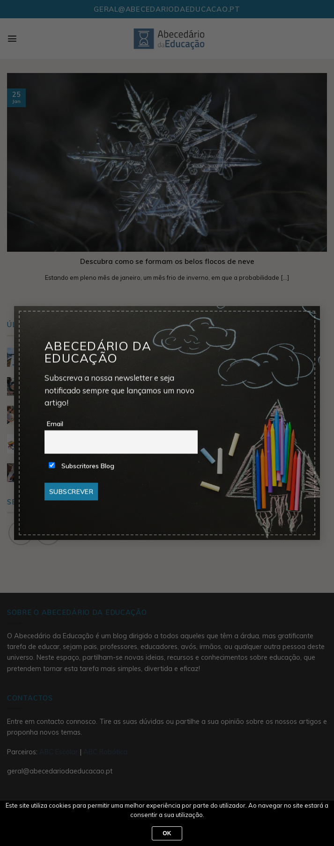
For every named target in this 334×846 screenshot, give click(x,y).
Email (55, 423)
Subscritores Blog (81, 465)
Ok (167, 833)
